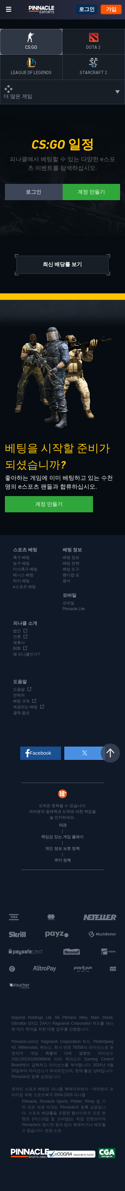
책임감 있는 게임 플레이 (62, 837)
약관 (63, 825)
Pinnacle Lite (74, 609)
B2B (17, 648)
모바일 (68, 603)
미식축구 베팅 (25, 569)
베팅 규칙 (21, 701)
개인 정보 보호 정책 (62, 848)
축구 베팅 (21, 557)
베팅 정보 (71, 557)
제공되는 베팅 (25, 707)
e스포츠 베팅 (24, 586)
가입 (111, 9)
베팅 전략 (71, 563)
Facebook (40, 753)
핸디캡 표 (71, 575)
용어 (66, 581)
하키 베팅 (21, 581)
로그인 (87, 9)
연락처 (19, 695)
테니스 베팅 (23, 575)
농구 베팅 (21, 563)
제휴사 (19, 642)
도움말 (19, 689)
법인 (17, 631)
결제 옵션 (21, 713)
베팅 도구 (71, 569)
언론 (17, 636)
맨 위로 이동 (110, 753)
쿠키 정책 (62, 860)
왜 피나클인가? (26, 654)
